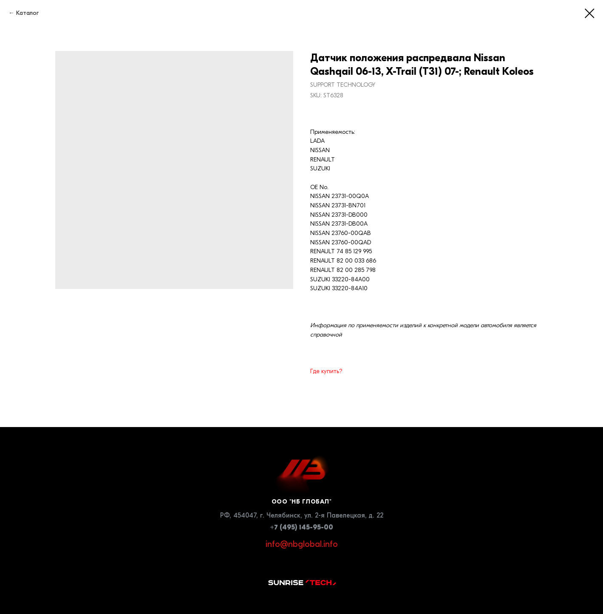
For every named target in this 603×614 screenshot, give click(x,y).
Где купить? (326, 371)
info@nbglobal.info (302, 544)
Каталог (27, 13)
